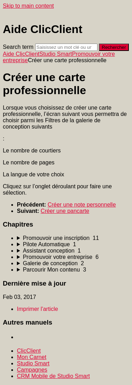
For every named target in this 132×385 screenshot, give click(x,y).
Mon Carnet (31, 357)
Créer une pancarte (65, 211)
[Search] (66, 47)
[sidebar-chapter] (73, 238)
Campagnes (32, 370)
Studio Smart (55, 54)
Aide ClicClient (21, 54)
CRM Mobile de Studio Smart (53, 376)
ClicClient (29, 351)
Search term (18, 47)
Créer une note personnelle (82, 205)
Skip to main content (28, 6)
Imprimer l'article (37, 309)
